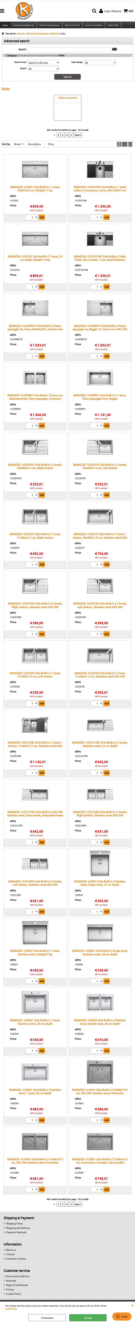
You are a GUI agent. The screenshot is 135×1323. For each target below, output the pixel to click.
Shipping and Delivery (18, 1229)
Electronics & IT (72, 26)
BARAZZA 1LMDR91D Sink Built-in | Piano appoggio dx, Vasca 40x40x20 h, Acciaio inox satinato (35, 331)
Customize (47, 1317)
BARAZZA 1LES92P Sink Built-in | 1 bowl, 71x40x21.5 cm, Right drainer (35, 537)
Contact (10, 1256)
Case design (77, 64)
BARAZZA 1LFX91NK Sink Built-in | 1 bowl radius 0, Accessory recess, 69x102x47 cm (100, 190)
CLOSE (132, 1305)
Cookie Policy (11, 1308)
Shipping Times (14, 1225)
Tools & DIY (112, 26)
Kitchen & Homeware (49, 26)
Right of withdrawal (17, 1286)
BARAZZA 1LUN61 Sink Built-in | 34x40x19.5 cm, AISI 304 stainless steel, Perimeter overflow (100, 1095)
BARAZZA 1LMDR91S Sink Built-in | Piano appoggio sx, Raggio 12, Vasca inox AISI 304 (100, 329)
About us (11, 1251)
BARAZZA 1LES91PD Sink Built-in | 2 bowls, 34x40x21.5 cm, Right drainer (35, 468)
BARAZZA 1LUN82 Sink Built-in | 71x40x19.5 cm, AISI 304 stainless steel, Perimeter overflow (35, 1164)
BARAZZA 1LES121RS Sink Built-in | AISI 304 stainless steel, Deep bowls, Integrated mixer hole (35, 817)
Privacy (10, 1291)
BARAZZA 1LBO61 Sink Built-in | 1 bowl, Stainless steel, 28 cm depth (35, 1023)
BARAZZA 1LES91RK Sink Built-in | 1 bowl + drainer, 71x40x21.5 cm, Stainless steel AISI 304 (35, 748)
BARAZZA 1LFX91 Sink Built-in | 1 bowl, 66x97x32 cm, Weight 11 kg (35, 190)
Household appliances (23, 26)
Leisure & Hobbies (93, 26)
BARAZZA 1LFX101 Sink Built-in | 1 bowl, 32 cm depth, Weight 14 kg (35, 259)
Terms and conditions (18, 1278)
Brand (23, 70)
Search (22, 51)
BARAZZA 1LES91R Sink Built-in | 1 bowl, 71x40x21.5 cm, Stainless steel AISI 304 (100, 676)
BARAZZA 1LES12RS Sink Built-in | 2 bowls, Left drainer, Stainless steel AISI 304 (35, 884)
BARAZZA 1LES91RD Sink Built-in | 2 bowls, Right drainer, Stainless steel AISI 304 (35, 607)
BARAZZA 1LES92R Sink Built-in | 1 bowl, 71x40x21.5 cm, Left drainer (35, 676)
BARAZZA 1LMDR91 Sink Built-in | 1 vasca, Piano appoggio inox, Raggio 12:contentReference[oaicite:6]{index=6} (99, 400)
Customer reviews (16, 1260)
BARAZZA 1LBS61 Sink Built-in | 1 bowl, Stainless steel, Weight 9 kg (35, 954)
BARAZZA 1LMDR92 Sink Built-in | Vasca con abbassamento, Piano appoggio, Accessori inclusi (35, 400)
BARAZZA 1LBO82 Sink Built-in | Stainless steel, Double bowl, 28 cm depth (100, 1023)
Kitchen (52, 57)
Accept (88, 1317)
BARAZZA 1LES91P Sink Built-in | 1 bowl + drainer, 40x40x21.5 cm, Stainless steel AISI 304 (100, 539)
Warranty (11, 1282)
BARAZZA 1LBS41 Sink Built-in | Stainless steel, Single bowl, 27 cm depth (100, 884)
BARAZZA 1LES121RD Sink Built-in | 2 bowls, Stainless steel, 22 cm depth (100, 746)
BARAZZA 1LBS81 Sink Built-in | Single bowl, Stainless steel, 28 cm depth (100, 954)
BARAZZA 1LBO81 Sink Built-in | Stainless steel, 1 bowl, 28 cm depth (35, 1093)
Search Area (20, 64)
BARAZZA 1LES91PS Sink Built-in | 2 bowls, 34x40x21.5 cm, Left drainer (100, 468)
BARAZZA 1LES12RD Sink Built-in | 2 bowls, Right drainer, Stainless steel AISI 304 (100, 815)
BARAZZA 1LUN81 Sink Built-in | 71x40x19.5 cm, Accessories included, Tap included (100, 1162)
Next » (78, 136)
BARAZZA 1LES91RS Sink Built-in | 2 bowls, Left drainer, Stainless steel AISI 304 (100, 607)
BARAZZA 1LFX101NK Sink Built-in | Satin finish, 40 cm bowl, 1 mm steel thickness (100, 259)
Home (5, 26)
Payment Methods (16, 1234)
